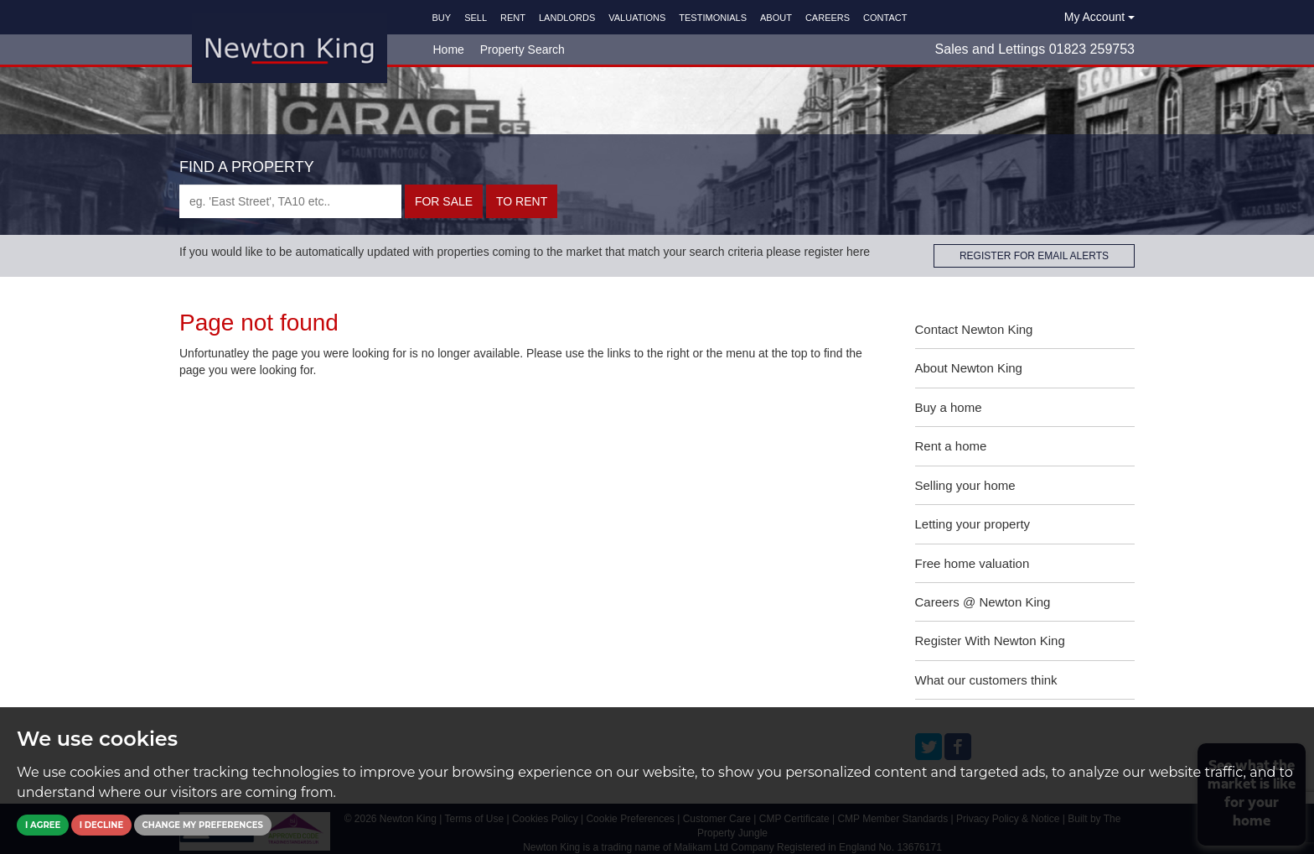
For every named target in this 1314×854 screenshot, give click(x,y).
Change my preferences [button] (202, 825)
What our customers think (986, 680)
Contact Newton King (974, 329)
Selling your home (965, 485)
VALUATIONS (636, 18)
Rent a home (951, 446)
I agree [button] (42, 825)
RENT (512, 18)
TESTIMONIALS (713, 18)
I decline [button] (101, 825)
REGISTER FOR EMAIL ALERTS (1034, 256)
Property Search (522, 49)
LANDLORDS (567, 18)
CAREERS (827, 18)
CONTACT (885, 18)
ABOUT (776, 18)
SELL (475, 18)
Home (448, 49)
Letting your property (973, 524)
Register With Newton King (990, 640)
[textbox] (290, 201)
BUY (442, 18)
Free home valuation (972, 563)
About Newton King (968, 368)
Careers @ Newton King (983, 602)
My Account (1099, 16)
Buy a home (948, 407)
